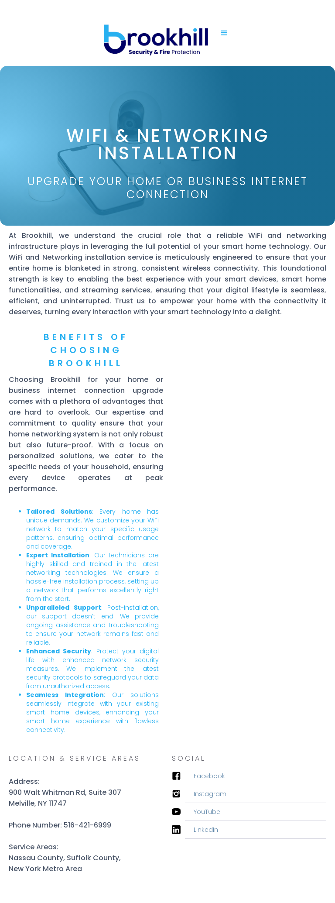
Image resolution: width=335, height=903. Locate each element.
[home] (154, 33)
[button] (224, 33)
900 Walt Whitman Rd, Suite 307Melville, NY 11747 (65, 797)
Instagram (210, 794)
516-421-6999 (87, 825)
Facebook (209, 776)
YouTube (207, 811)
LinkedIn (206, 829)
